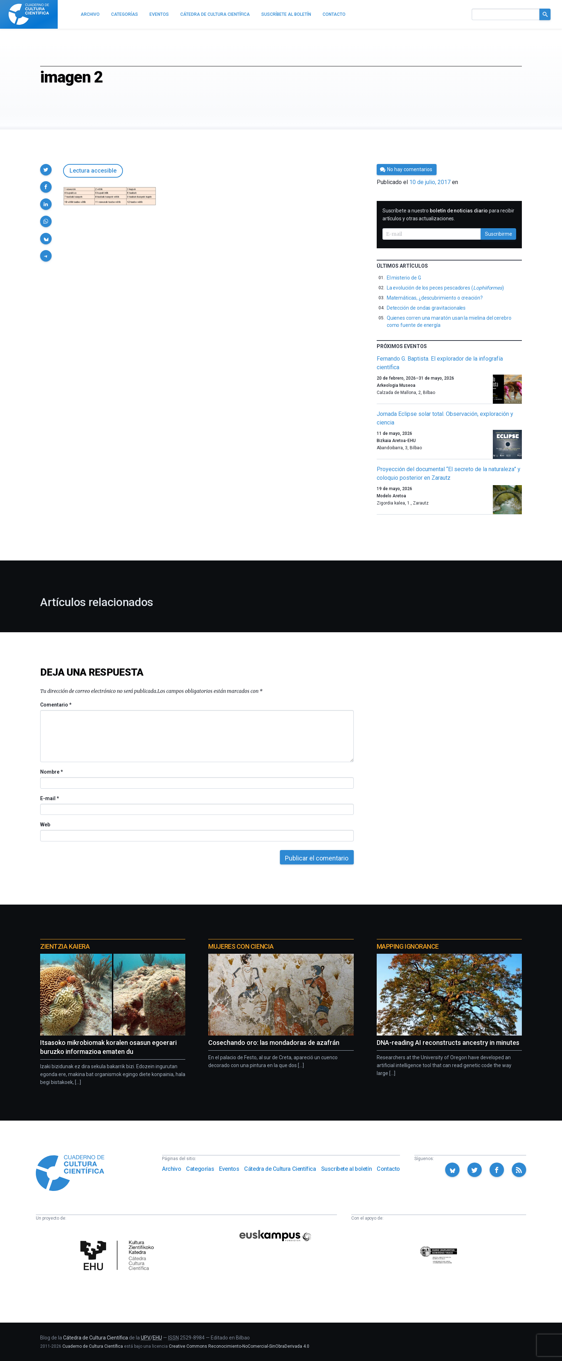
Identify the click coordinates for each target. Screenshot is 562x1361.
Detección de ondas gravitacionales (426, 308)
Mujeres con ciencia (240, 946)
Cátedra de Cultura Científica (280, 1168)
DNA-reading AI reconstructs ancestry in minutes (448, 1042)
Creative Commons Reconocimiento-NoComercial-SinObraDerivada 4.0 (239, 1346)
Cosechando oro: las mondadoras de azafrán (273, 1042)
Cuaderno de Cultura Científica (92, 1346)
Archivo (171, 1168)
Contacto (388, 1168)
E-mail (49, 798)
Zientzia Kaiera (65, 946)
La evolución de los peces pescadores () (445, 288)
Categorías (200, 1168)
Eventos (229, 1168)
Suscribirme (498, 234)
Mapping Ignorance (408, 946)
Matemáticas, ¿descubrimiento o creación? (435, 298)
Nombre (51, 772)
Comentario (55, 705)
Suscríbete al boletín (346, 1168)
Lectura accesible (93, 170)
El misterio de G (404, 278)
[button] (46, 169)
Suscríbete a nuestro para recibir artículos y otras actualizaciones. (448, 214)
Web (45, 824)
